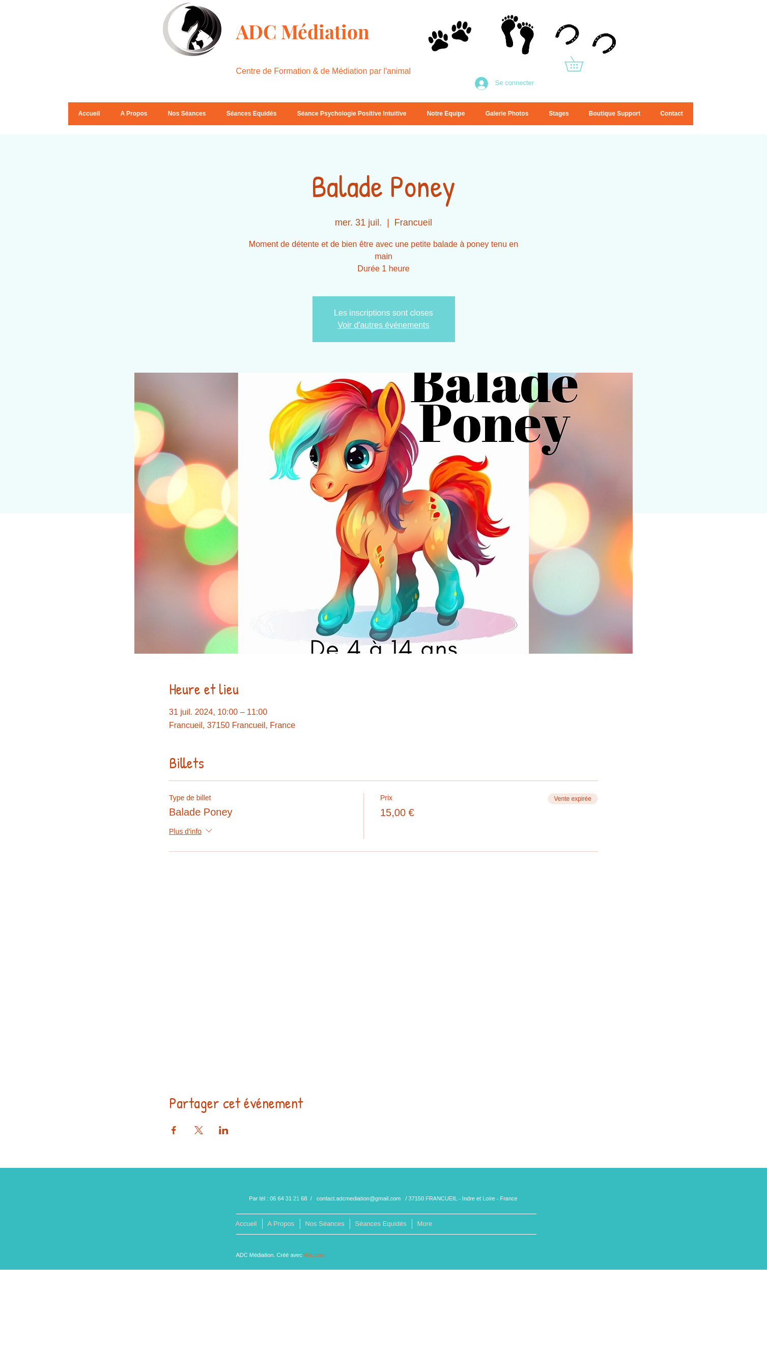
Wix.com (314, 1255)
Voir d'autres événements (383, 325)
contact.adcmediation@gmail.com (359, 1198)
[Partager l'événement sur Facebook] (174, 1130)
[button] (581, 63)
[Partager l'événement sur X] (199, 1130)
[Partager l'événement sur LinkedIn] (224, 1130)
